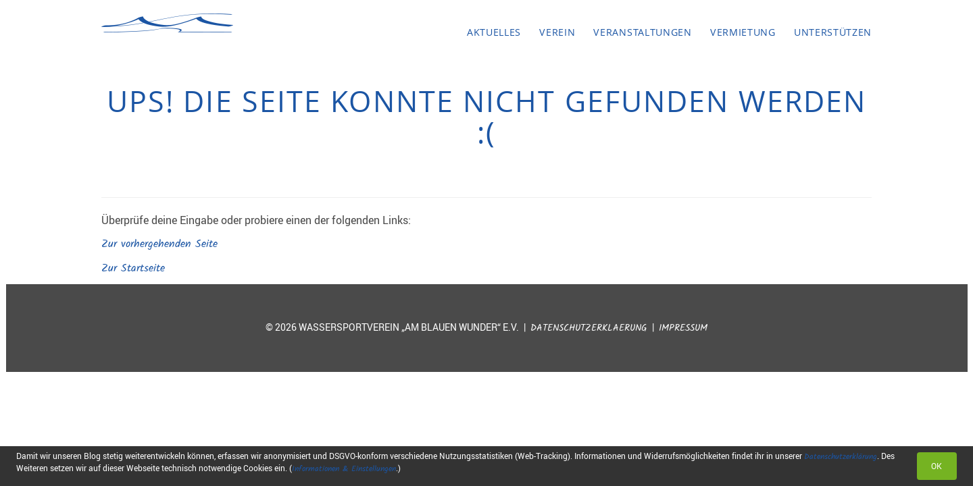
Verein (557, 32)
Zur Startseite (133, 268)
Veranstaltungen (642, 32)
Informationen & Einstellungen (344, 468)
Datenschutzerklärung (840, 456)
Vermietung (743, 32)
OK (936, 465)
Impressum (683, 328)
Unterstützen (833, 32)
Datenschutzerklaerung (588, 328)
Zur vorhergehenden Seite (159, 244)
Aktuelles (494, 32)
